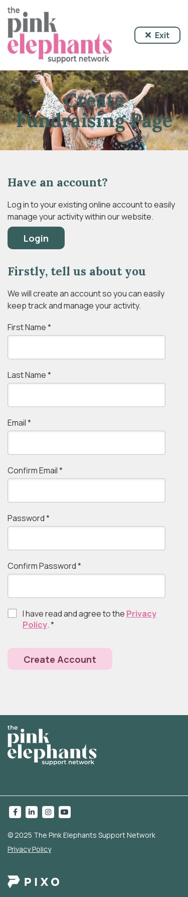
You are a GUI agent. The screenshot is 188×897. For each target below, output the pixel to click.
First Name (29, 327)
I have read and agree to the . (89, 619)
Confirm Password (44, 565)
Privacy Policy (29, 849)
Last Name (29, 374)
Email (19, 422)
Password (29, 518)
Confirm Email (35, 470)
